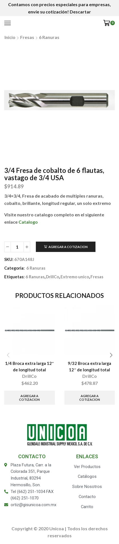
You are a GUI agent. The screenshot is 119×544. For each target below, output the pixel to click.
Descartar (80, 11)
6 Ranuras (49, 37)
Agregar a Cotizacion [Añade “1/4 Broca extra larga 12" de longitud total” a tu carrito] (29, 397)
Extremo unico (74, 276)
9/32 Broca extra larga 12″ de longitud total (89, 366)
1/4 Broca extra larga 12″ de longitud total (29, 366)
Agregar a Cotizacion (68, 247)
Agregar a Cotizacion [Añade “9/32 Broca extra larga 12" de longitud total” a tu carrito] (89, 397)
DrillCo (52, 276)
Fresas (27, 37)
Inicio (9, 37)
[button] (111, 355)
